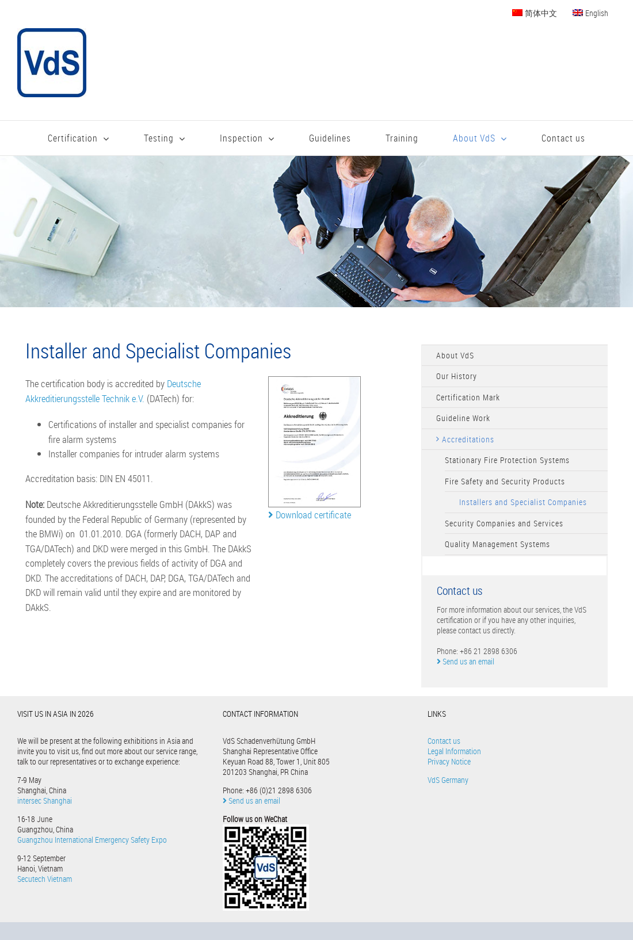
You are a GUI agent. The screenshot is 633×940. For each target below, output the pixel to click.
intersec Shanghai (44, 800)
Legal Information (454, 751)
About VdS (455, 355)
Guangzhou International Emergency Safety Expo (92, 839)
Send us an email (465, 661)
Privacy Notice (449, 761)
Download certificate (309, 514)
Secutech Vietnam (44, 878)
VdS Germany (448, 779)
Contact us (444, 740)
